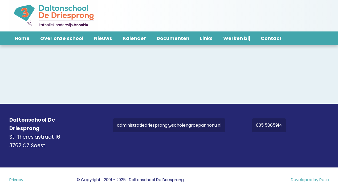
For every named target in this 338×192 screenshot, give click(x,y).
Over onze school (61, 38)
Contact (271, 38)
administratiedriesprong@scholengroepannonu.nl (169, 125)
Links (206, 38)
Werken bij (236, 38)
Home (22, 38)
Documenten (173, 38)
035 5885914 (269, 125)
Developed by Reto (310, 179)
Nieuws (103, 38)
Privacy (16, 179)
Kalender (134, 38)
